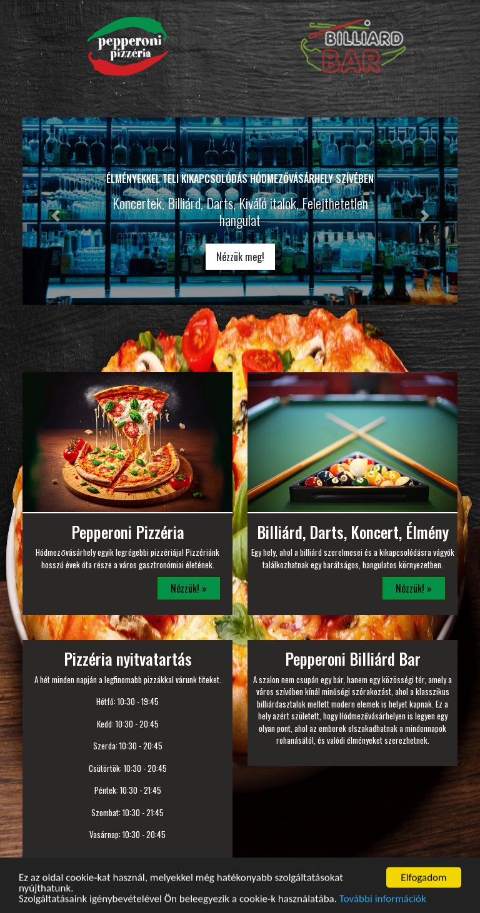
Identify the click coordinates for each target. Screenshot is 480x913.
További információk (382, 904)
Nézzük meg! (240, 256)
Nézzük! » (189, 588)
